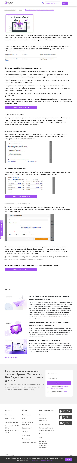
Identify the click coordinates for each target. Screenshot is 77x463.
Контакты (8, 415)
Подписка (42, 415)
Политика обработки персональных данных (40, 460)
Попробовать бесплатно (52, 3)
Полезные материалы (29, 443)
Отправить (59, 383)
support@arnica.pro (11, 422)
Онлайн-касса (44, 434)
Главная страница (10, 10)
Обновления (26, 415)
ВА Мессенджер (44, 424)
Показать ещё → (11, 357)
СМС (40, 437)
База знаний (26, 435)
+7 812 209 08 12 (10, 418)
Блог (20, 10)
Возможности (26, 428)
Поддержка (26, 439)
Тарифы (25, 432)
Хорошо (68, 459)
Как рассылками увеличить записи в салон (39, 10)
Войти (64, 3)
